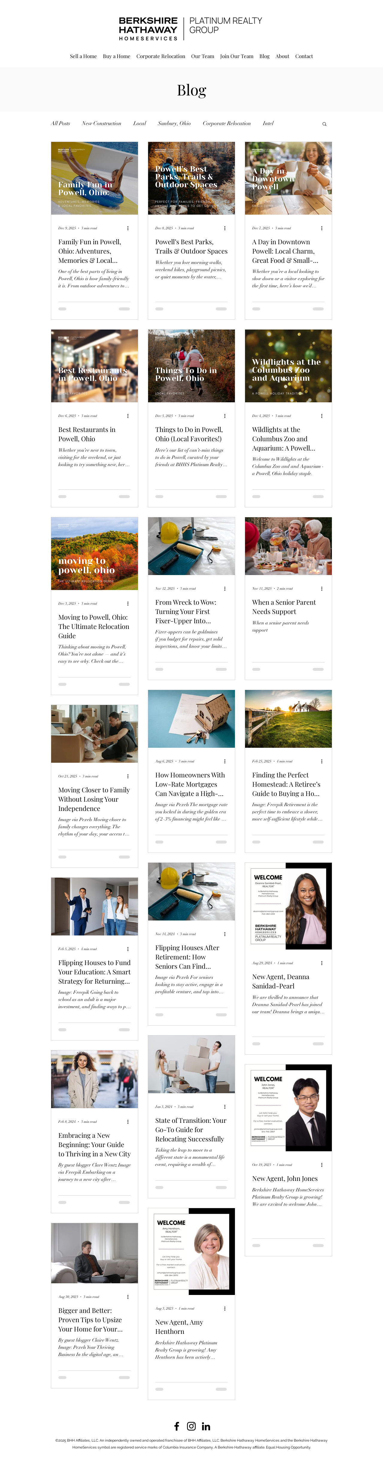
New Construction (101, 123)
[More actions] (129, 228)
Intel (268, 123)
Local (139, 123)
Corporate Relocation (227, 123)
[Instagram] (191, 1426)
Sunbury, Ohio (174, 123)
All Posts (60, 123)
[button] (324, 124)
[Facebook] (177, 1426)
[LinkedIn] (206, 1426)
